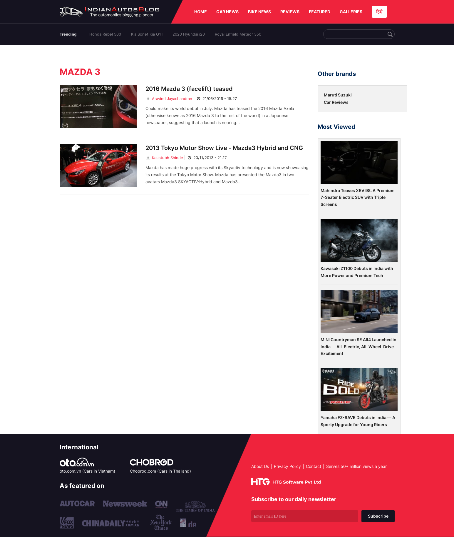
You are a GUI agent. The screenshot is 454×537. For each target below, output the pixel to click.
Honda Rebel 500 (105, 34)
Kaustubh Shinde (164, 157)
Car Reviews (336, 102)
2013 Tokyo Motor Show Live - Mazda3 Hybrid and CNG (224, 147)
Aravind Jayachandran (168, 98)
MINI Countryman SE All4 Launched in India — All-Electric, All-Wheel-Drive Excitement (358, 346)
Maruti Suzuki (338, 94)
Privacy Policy (287, 466)
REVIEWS (289, 11)
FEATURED (319, 11)
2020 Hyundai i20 (188, 34)
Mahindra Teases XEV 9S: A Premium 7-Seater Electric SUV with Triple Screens (358, 197)
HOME (200, 11)
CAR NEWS (227, 11)
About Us (260, 466)
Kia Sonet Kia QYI (146, 34)
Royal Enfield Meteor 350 (238, 34)
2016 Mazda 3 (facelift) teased (189, 88)
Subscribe (378, 515)
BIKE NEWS (259, 11)
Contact (313, 466)
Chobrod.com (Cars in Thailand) (160, 470)
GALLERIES (351, 11)
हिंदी (379, 11)
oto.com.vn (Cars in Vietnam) (87, 470)
